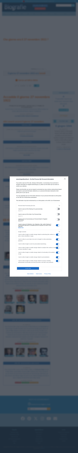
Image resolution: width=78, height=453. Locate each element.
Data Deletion (30, 273)
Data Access (39, 273)
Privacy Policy (47, 273)
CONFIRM (28, 268)
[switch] (58, 209)
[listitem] (39, 205)
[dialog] (39, 226)
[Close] (65, 179)
